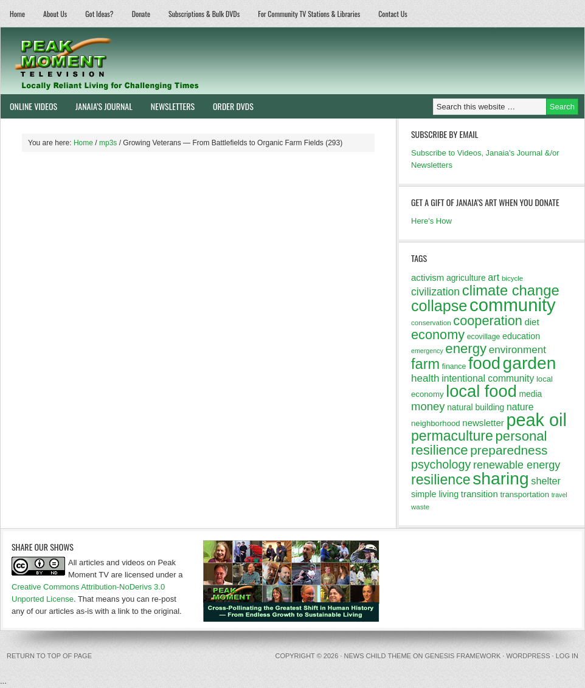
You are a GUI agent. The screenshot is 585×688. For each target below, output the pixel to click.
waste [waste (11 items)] (420, 507)
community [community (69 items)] (512, 305)
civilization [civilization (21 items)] (435, 292)
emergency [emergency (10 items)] (427, 350)
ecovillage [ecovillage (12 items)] (483, 336)
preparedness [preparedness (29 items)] (508, 450)
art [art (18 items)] (493, 277)
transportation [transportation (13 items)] (524, 494)
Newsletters (173, 106)
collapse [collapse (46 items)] (439, 305)
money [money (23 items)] (428, 406)
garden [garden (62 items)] (529, 363)
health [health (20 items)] (425, 378)
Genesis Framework (463, 655)
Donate (141, 14)
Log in (567, 655)
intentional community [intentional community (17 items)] (487, 378)
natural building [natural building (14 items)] (475, 407)
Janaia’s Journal (99, 106)
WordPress (528, 655)
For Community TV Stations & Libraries (309, 14)
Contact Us (392, 14)
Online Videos (29, 106)
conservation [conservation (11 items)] (431, 322)
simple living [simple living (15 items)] (435, 494)
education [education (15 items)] (521, 336)
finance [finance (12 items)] (454, 366)
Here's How (431, 220)
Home (17, 14)
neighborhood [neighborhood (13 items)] (435, 423)
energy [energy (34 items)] (465, 348)
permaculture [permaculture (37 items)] (452, 436)
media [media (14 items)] (530, 394)
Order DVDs (229, 106)
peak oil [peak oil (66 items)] (536, 420)
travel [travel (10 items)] (559, 494)
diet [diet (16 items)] (531, 322)
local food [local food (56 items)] (481, 391)
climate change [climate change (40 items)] (510, 290)
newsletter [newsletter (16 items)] (483, 423)
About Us (55, 14)
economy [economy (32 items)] (438, 334)
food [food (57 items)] (484, 363)
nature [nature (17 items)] (520, 407)
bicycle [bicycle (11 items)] (512, 278)
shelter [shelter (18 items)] (546, 480)
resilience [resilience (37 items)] (441, 479)
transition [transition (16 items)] (479, 494)
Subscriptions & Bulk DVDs (204, 14)
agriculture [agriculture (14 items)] (466, 278)
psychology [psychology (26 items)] (441, 464)
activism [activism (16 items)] (427, 277)
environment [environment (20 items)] (517, 350)
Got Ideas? (99, 14)
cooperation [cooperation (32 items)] (487, 320)
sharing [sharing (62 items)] (500, 478)
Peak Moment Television (142, 60)
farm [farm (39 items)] (425, 364)
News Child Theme (377, 655)
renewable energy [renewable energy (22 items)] (516, 465)
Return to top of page (49, 655)
